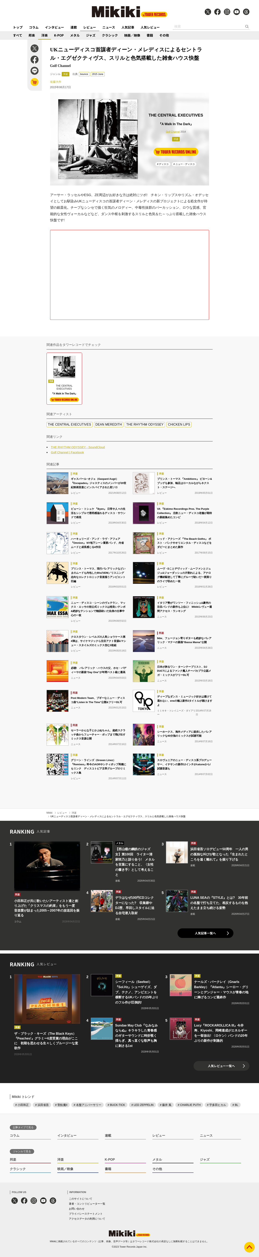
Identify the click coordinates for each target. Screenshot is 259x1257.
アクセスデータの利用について (87, 1218)
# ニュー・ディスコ (184, 164)
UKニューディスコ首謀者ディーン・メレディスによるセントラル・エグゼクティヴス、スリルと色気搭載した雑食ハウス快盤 (118, 816)
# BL (235, 1104)
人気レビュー (150, 27)
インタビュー (54, 27)
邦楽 (32, 35)
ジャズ (90, 35)
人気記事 (127, 27)
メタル (75, 35)
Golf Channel (173, 131)
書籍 (150, 35)
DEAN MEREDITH (108, 424)
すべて (17, 35)
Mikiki (50, 812)
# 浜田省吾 (42, 1104)
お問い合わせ (76, 1208)
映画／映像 (132, 35)
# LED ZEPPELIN (142, 1104)
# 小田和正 (22, 1104)
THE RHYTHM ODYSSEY (145, 424)
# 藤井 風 (166, 1104)
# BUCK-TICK (116, 1104)
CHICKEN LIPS (179, 424)
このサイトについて (80, 1198)
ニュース (108, 27)
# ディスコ (163, 164)
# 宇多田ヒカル (216, 1104)
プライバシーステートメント (86, 1213)
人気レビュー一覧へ (221, 1066)
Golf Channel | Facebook (67, 452)
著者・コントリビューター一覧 (87, 1203)
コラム (34, 27)
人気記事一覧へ (205, 933)
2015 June (97, 74)
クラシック (110, 35)
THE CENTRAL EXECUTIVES (69, 424)
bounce (84, 74)
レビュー (89, 27)
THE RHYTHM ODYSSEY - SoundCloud (78, 447)
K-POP (59, 35)
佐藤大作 (55, 81)
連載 (73, 27)
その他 (164, 35)
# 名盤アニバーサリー (87, 1104)
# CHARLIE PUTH (189, 1104)
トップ (18, 27)
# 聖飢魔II (61, 1104)
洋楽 (44, 35)
